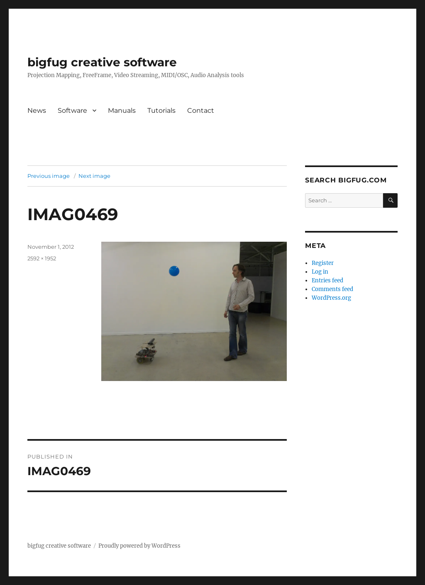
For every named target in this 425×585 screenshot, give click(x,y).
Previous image (48, 175)
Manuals (122, 110)
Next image (94, 175)
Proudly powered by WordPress (139, 545)
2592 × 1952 (41, 258)
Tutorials (161, 110)
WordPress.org (331, 297)
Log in (320, 271)
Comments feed (332, 289)
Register (323, 263)
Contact (200, 110)
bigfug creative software (102, 62)
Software (72, 110)
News (36, 110)
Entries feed (327, 280)
